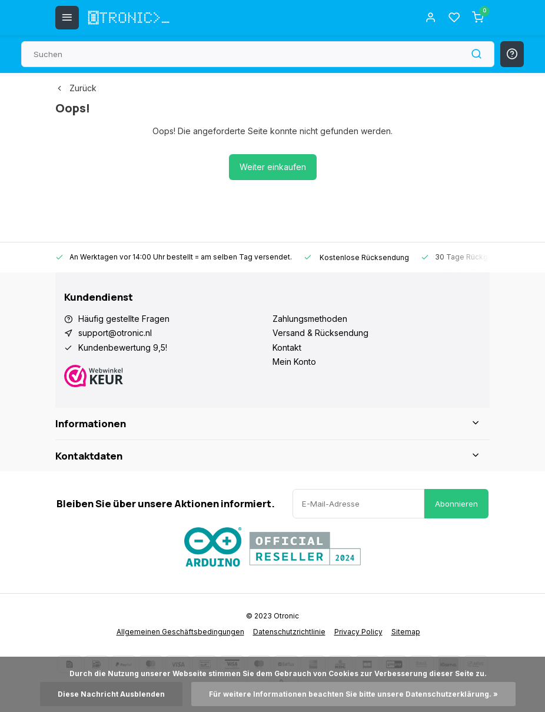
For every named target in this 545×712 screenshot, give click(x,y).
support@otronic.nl (115, 333)
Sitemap (405, 631)
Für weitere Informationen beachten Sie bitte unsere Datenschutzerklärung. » (353, 694)
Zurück (76, 88)
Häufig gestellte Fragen (124, 319)
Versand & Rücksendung (320, 333)
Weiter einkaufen (273, 167)
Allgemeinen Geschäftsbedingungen (180, 631)
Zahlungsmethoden (309, 319)
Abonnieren (456, 503)
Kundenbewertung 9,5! (122, 347)
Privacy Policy (358, 631)
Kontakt (286, 347)
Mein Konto (294, 362)
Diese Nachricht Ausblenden (111, 694)
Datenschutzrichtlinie (289, 631)
